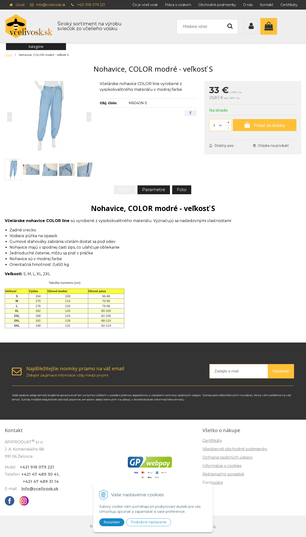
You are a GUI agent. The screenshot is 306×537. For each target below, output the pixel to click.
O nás (248, 5)
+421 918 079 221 (91, 5)
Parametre (153, 189)
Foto (181, 189)
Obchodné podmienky (217, 5)
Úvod (20, 5)
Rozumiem (112, 522)
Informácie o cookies (221, 465)
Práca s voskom (178, 5)
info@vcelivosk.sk (51, 5)
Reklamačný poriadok (223, 474)
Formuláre (212, 482)
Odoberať (281, 371)
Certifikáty (289, 5)
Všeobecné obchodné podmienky (235, 449)
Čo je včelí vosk (145, 5)
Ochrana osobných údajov (227, 457)
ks (220, 125)
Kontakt (266, 5)
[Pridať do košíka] (264, 125)
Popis (125, 189)
